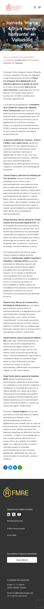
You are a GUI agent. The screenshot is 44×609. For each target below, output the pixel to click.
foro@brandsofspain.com (22, 593)
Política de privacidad (16, 528)
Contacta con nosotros (18, 580)
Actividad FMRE (26, 57)
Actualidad (13, 57)
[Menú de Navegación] (39, 7)
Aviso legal (11, 535)
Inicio (5, 57)
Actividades (8, 60)
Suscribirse (22, 560)
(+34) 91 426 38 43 (18, 596)
